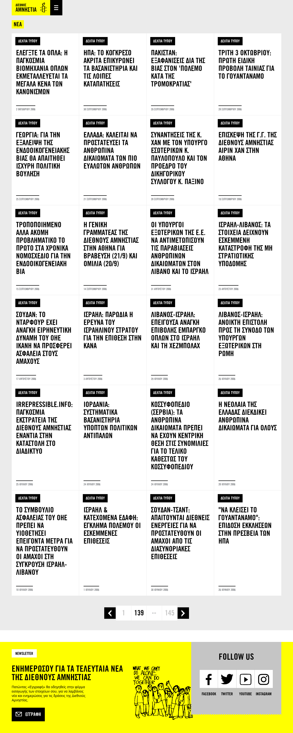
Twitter (227, 694)
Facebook (209, 694)
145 (169, 613)
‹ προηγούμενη (110, 613)
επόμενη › (183, 613)
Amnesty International (31, 7)
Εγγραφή (28, 714)
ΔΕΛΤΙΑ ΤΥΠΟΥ (27, 41)
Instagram (264, 694)
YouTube (245, 694)
